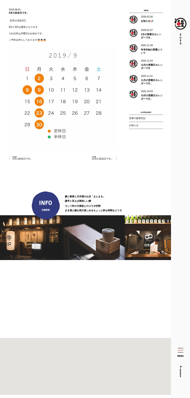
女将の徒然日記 (137, 118)
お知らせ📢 (147, 21)
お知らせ (133, 125)
